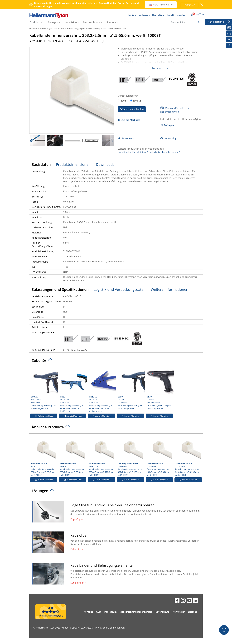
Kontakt (88, 611)
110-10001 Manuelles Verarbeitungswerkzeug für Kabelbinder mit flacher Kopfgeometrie (102, 391)
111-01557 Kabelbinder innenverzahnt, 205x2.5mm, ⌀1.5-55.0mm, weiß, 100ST (72, 455)
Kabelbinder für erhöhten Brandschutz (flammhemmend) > (150, 152)
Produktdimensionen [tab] (73, 164)
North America (161, 4)
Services (111, 22)
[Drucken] (229, 33)
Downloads (126, 138)
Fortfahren (189, 4)
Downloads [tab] (105, 164)
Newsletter (179, 611)
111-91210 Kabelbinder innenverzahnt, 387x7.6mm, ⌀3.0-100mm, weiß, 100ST (130, 455)
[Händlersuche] (229, 22)
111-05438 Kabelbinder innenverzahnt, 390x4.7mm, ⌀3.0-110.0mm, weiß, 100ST (101, 455)
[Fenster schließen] (202, 5)
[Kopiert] (101, 41)
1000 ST (137, 100)
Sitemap (192, 611)
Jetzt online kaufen (132, 109)
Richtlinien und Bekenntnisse (136, 611)
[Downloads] (229, 39)
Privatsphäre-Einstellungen (110, 627)
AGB (98, 611)
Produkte (34, 22)
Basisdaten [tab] (41, 164)
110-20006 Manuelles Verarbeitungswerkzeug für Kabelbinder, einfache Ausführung (73, 391)
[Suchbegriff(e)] (186, 22)
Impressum (110, 611)
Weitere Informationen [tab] (169, 289)
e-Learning (168, 138)
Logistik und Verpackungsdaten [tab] (120, 289)
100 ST (124, 100)
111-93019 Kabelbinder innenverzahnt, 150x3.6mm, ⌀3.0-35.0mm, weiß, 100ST (159, 455)
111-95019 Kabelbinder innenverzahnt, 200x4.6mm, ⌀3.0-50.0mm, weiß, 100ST (188, 455)
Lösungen (52, 22)
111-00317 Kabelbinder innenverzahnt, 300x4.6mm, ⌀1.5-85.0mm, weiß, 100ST (44, 455)
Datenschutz (162, 611)
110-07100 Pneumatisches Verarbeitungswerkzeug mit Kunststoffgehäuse (159, 389)
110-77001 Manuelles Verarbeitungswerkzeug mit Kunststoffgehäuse (131, 389)
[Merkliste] (229, 45)
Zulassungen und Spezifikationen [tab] (60, 289)
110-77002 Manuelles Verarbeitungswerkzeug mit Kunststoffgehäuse (44, 389)
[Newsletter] (229, 28)
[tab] (116, 361)
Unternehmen (91, 22)
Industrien (71, 22)
